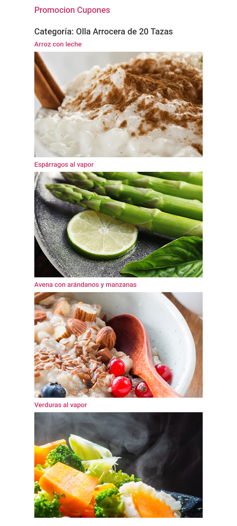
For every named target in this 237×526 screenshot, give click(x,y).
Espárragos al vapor (64, 164)
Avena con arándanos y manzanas (85, 285)
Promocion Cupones (72, 10)
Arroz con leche (58, 44)
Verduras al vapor (60, 405)
